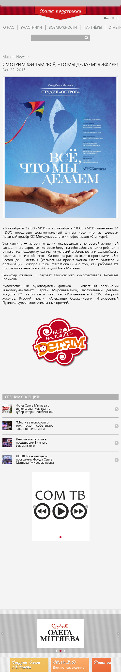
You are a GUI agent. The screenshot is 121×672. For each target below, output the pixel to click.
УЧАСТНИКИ (31, 27)
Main (6, 57)
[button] (34, 506)
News (20, 57)
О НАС (8, 27)
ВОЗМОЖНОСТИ (63, 27)
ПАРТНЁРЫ (93, 27)
